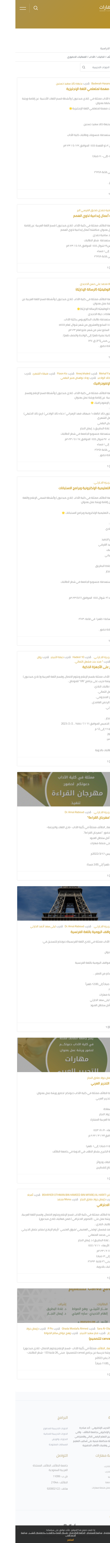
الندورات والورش (44, 1439)
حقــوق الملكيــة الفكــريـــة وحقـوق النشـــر (32, 1533)
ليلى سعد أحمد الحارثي (27, 926)
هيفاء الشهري (25, 373)
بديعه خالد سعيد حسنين (54, 83)
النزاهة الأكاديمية (62, 1533)
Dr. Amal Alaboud (59, 812)
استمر (55, 1539)
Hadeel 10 (63, 657)
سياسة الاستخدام (79, 1533)
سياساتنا (97, 1477)
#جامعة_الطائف (91, 1348)
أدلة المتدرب (95, 1466)
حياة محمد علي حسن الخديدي (80, 283)
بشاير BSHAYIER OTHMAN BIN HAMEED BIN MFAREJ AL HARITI (62, 1194)
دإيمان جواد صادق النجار (84, 1077)
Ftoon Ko (47, 373)
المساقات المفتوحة (43, 1444)
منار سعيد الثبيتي (73, 1333)
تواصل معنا (95, 1482)
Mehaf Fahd (90, 373)
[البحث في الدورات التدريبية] (90, 67)
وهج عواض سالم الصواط (42, 1333)
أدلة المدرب (95, 1471)
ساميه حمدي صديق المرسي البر (79, 210)
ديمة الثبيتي (41, 657)
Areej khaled (68, 373)
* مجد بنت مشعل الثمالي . (73, 661)
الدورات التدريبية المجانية (40, 1434)
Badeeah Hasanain (86, 83)
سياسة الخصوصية (96, 1533)
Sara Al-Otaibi (89, 1328)
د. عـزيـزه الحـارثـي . (88, 482)
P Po (34, 1328)
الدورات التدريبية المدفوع (40, 1428)
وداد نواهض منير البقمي (59, 377)
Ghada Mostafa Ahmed (59, 1328)
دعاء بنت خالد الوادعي (93, 377)
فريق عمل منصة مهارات (88, 1487)
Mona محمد (49, 1199)
